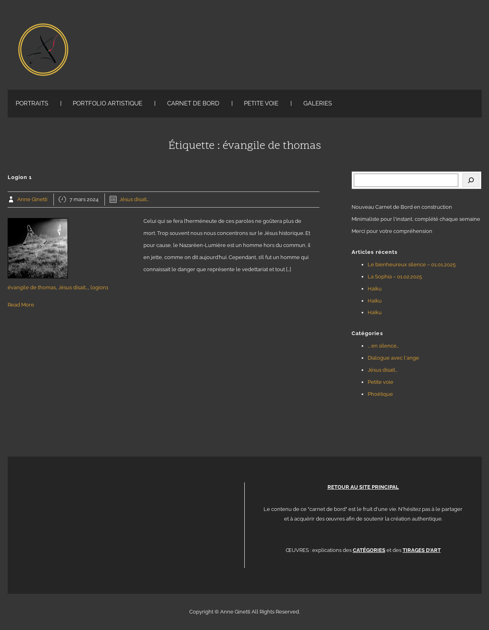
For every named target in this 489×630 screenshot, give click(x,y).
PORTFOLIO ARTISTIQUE (107, 103)
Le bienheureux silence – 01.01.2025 (412, 264)
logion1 (99, 287)
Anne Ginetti (32, 199)
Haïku (375, 289)
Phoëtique (380, 394)
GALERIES (317, 103)
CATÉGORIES (369, 550)
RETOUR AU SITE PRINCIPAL (363, 487)
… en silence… (383, 346)
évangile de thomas (32, 287)
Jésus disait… (134, 199)
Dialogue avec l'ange (393, 358)
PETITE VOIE (261, 103)
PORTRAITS (32, 103)
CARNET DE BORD (193, 103)
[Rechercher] (470, 180)
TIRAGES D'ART (422, 550)
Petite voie (380, 382)
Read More (21, 305)
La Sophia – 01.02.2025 (395, 277)
